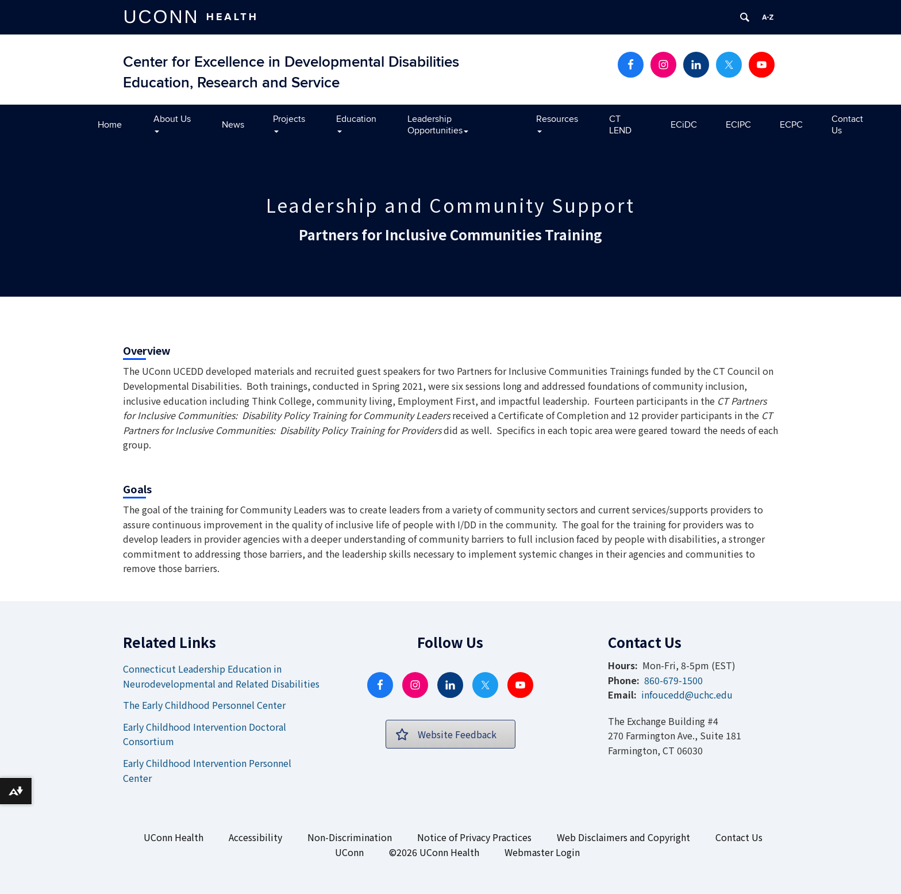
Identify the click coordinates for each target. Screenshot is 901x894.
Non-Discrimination (349, 837)
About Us (172, 122)
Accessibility (255, 837)
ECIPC (738, 125)
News (233, 125)
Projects (289, 122)
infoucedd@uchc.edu (687, 694)
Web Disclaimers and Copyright (623, 837)
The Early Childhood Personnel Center (204, 705)
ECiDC (684, 125)
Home (110, 125)
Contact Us (847, 124)
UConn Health (173, 837)
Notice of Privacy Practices (474, 837)
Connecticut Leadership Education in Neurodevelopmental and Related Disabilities (221, 676)
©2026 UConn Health (434, 852)
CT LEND (620, 124)
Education (356, 122)
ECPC (791, 125)
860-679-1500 (673, 680)
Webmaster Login (542, 852)
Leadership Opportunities (437, 124)
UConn (349, 852)
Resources (557, 122)
